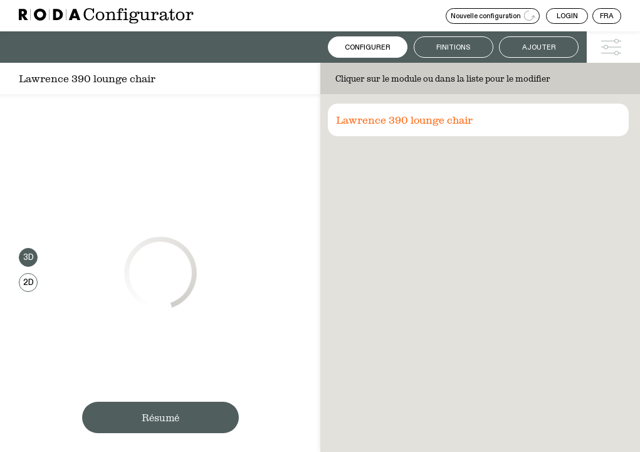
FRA (607, 16)
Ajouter (539, 47)
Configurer (368, 47)
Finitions (453, 47)
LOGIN (567, 16)
